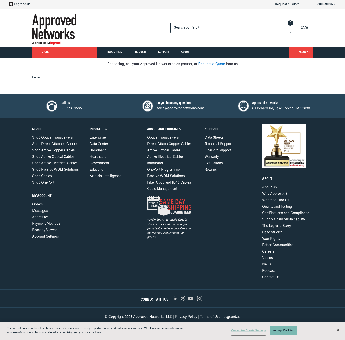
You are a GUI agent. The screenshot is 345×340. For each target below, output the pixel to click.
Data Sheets (214, 137)
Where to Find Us (276, 200)
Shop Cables (42, 176)
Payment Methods (46, 224)
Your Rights (271, 239)
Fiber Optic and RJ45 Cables (170, 182)
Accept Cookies (285, 330)
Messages (40, 211)
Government (99, 163)
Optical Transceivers (163, 137)
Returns (211, 170)
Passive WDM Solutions (166, 176)
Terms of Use (210, 317)
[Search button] (275, 28)
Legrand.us (20, 4)
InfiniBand (155, 163)
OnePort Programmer (164, 170)
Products (151, 52)
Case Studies (272, 232)
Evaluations (214, 163)
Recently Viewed (45, 230)
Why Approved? (274, 194)
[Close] (338, 330)
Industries (120, 52)
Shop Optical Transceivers (52, 137)
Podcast (268, 271)
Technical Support (219, 144)
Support (180, 52)
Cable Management (162, 189)
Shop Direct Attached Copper (55, 144)
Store (64, 52)
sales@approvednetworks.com (180, 108)
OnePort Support (218, 150)
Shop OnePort (43, 182)
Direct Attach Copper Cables (169, 144)
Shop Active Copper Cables (53, 150)
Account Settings (45, 236)
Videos (267, 258)
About (206, 52)
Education (97, 170)
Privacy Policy (186, 317)
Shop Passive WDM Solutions (55, 170)
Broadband (98, 150)
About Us (269, 187)
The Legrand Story (277, 226)
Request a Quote (282, 4)
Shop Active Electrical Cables (55, 163)
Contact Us (271, 277)
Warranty (212, 157)
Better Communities (277, 245)
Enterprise (98, 137)
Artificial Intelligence (105, 176)
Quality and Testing (277, 207)
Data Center (99, 144)
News (266, 264)
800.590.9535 (323, 4)
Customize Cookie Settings (248, 330)
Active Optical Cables (164, 150)
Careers (268, 251)
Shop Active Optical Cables (53, 157)
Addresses (40, 217)
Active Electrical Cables (165, 157)
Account (298, 52)
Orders (37, 204)
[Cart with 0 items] (305, 28)
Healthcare (98, 157)
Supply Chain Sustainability (283, 219)
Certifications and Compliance (285, 213)
